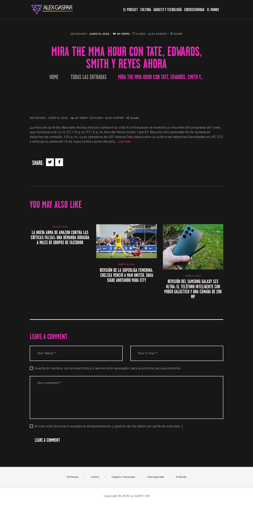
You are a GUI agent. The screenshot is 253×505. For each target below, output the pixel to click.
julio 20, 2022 (60, 227)
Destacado (78, 34)
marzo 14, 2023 (126, 264)
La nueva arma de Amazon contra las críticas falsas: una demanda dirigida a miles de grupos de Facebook (60, 237)
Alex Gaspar (157, 34)
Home (54, 77)
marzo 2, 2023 (193, 276)
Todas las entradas (88, 77)
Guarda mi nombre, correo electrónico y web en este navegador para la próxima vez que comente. (108, 368)
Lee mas (124, 142)
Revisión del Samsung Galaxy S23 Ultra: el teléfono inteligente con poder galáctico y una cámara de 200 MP (193, 289)
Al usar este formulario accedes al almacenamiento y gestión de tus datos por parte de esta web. (109, 426)
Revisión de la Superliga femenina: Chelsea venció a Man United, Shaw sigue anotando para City (126, 275)
